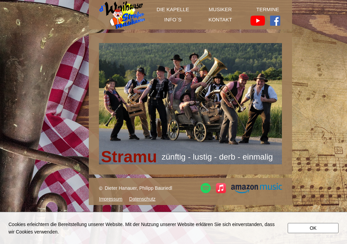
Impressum (110, 199)
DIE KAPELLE (173, 9)
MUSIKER (220, 9)
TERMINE (267, 9)
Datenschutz (142, 199)
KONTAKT (220, 19)
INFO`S (173, 19)
